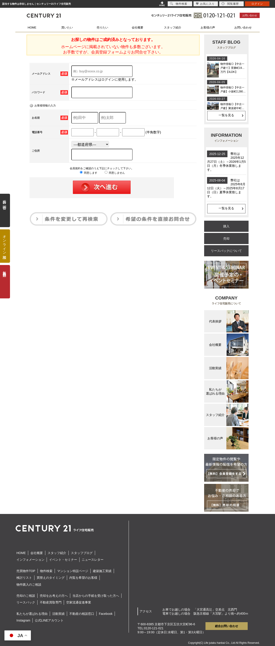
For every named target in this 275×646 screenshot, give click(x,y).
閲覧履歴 (230, 3)
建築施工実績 (102, 571)
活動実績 (58, 613)
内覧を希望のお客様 (83, 577)
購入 (226, 226)
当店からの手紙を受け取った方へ (95, 595)
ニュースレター (93, 559)
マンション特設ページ (72, 571)
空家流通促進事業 (78, 602)
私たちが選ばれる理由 (32, 613)
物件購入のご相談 (28, 584)
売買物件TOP (25, 571)
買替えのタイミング (51, 577)
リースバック (25, 602)
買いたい (67, 27)
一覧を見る (226, 115)
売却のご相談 (25, 595)
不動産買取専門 (51, 602)
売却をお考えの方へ (54, 595)
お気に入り (205, 3)
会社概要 (137, 27)
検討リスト (24, 577)
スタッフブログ (82, 553)
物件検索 (46, 571)
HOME (32, 27)
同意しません (115, 172)
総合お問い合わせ (226, 626)
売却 (226, 238)
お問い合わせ (249, 15)
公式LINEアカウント (49, 620)
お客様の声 (208, 27)
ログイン (257, 3)
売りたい (102, 27)
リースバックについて (226, 251)
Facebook (105, 613)
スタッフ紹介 (172, 27)
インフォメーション (30, 559)
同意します (88, 172)
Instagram (23, 620)
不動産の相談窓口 (81, 613)
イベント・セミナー (63, 559)
